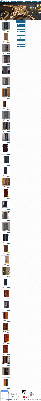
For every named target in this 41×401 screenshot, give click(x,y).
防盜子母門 (20, 42)
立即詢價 (9, 31)
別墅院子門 (13, 394)
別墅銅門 (20, 1)
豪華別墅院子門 (31, 392)
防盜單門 (19, 41)
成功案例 (19, 46)
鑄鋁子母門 (20, 27)
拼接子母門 (4, 119)
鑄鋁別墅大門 (20, 28)
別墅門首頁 (3, 1)
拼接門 (3, 275)
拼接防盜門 (4, 253)
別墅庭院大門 (31, 395)
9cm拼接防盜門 (4, 186)
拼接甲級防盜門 (4, 320)
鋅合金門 (27, 1)
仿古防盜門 (4, 41)
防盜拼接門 (4, 97)
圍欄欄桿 (17, 1)
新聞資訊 (31, 1)
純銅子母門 (20, 37)
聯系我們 (38, 1)
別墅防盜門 (24, 1)
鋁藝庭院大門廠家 (32, 394)
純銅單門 (19, 36)
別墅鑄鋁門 (10, 1)
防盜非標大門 (20, 43)
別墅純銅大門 (20, 38)
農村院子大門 (31, 393)
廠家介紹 (34, 1)
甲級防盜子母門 (4, 164)
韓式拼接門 (4, 30)
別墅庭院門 (6, 1)
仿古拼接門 (4, 197)
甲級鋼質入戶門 (4, 108)
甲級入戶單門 (4, 175)
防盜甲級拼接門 (4, 264)
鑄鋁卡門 (13, 1)
